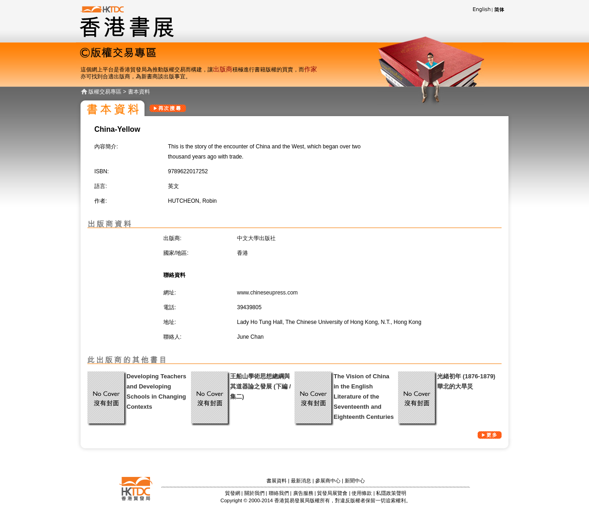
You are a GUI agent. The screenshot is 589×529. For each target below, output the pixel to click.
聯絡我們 (279, 493)
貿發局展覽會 (332, 493)
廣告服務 (303, 493)
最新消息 (301, 480)
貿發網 (232, 493)
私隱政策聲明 (391, 493)
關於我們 (254, 493)
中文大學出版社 (256, 238)
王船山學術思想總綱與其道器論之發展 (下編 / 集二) (260, 386)
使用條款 (362, 493)
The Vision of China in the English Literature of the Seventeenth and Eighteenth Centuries (364, 396)
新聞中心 (355, 480)
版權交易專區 (104, 91)
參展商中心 (328, 480)
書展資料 (276, 480)
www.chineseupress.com (267, 292)
